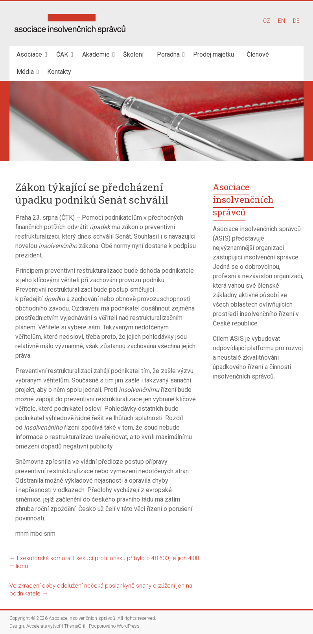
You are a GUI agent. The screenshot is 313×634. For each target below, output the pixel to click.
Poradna (168, 54)
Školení (133, 54)
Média (25, 71)
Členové (258, 54)
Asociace (29, 54)
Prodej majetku (213, 54)
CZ (266, 21)
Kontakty (59, 71)
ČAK (62, 54)
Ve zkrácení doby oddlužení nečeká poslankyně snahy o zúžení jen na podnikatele (100, 589)
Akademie (96, 54)
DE (296, 21)
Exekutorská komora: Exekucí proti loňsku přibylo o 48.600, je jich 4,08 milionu (104, 562)
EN (281, 21)
